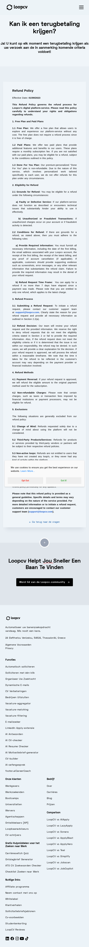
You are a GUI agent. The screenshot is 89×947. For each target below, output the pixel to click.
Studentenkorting (16, 924)
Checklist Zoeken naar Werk (22, 872)
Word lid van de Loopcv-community (44, 582)
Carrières (52, 792)
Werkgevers (12, 786)
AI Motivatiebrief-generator (21, 753)
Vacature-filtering (16, 716)
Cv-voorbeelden (14, 917)
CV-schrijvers (13, 835)
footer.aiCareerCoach (18, 771)
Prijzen (51, 804)
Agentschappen (14, 817)
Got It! (64, 480)
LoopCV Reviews (15, 930)
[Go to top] (44, 543)
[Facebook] (12, 940)
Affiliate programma (17, 887)
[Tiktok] (27, 940)
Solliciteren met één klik (20, 673)
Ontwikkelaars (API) (17, 823)
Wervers (10, 811)
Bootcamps (12, 798)
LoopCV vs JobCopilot (60, 869)
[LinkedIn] (7, 940)
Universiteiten (13, 804)
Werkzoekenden (14, 792)
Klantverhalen (13, 905)
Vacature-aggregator (18, 704)
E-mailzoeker (13, 722)
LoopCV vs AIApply (58, 820)
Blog (49, 798)
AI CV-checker (13, 740)
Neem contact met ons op (21, 893)
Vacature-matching (16, 710)
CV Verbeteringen (15, 691)
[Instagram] (17, 940)
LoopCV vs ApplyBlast (60, 838)
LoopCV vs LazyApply (60, 826)
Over (49, 786)
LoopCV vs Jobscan (58, 863)
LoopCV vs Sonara (58, 832)
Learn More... (28, 471)
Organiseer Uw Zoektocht (20, 679)
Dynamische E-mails (17, 685)
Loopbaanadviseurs (17, 829)
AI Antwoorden (14, 734)
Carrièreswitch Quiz (17, 853)
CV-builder (11, 759)
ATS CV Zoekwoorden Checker (23, 866)
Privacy (9, 648)
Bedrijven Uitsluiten (17, 697)
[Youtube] (22, 940)
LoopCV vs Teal (56, 850)
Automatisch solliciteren (20, 667)
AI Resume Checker (16, 747)
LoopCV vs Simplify (58, 856)
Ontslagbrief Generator (19, 860)
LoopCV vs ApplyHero (60, 844)
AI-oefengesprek (15, 765)
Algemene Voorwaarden (18, 645)
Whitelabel (11, 899)
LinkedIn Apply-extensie (19, 728)
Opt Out (25, 480)
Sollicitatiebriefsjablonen (20, 911)
